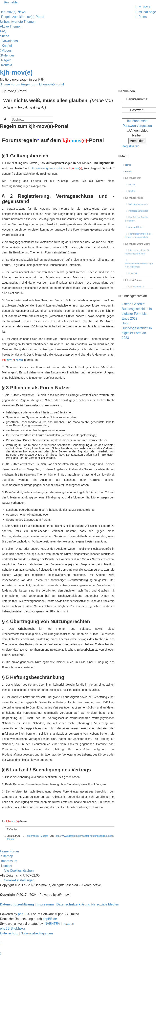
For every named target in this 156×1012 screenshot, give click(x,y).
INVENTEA (52, 923)
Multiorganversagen (136, 204)
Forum (127, 171)
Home (126, 165)
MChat (130, 184)
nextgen (68, 923)
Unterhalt (131, 273)
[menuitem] (142, 7)
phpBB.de (50, 919)
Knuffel (130, 191)
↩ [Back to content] (16, 839)
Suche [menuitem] (4, 36)
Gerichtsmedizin (134, 286)
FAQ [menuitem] (3, 31)
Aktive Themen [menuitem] (10, 26)
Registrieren (130, 146)
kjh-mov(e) (16, 72)
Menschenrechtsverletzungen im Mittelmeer (139, 263)
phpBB (23, 914)
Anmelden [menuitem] (11, 2)
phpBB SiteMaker (12, 928)
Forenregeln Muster (37, 836)
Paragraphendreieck (136, 211)
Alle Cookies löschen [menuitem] (19, 870)
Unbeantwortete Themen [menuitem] (18, 21)
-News (12, 359)
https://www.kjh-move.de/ (46, 168)
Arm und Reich (134, 227)
